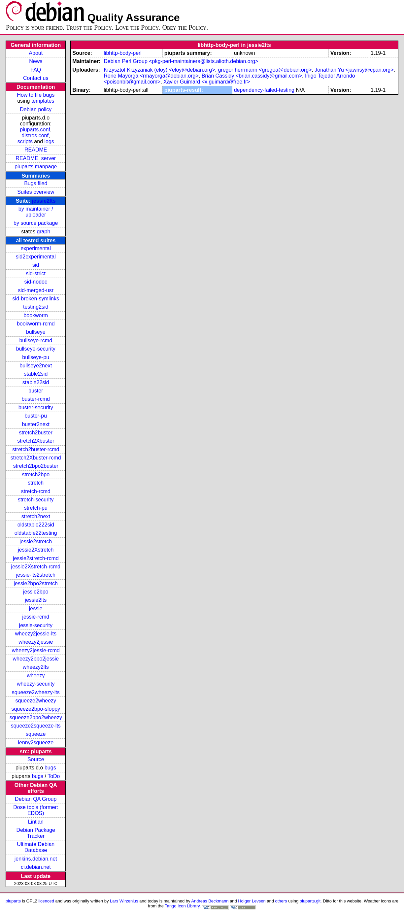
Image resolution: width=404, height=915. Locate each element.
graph (43, 231)
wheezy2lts (36, 667)
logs (49, 141)
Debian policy (35, 109)
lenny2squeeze (35, 742)
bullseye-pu (35, 357)
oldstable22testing (36, 533)
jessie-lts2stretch (35, 575)
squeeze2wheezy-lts (36, 692)
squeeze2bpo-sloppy (35, 709)
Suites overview (35, 192)
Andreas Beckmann (209, 900)
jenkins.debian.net (36, 859)
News (35, 61)
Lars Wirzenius (124, 900)
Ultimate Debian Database (35, 847)
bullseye (36, 332)
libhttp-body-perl (123, 53)
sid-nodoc (35, 282)
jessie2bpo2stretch (36, 583)
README (35, 149)
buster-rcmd (36, 399)
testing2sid (36, 307)
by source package (36, 223)
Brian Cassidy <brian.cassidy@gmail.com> (252, 76)
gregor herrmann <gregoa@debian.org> (265, 70)
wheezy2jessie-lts (35, 633)
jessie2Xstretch (36, 550)
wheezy (36, 675)
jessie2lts (44, 201)
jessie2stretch (35, 541)
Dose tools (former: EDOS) (35, 810)
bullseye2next (35, 365)
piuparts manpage (36, 166)
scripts (25, 141)
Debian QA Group (35, 799)
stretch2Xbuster (35, 441)
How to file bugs (35, 95)
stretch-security (35, 499)
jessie (36, 608)
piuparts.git (310, 900)
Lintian (36, 822)
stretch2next (35, 516)
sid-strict (36, 273)
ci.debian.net (36, 867)
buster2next (36, 424)
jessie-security (35, 625)
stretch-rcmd (35, 491)
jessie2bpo (36, 591)
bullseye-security (35, 349)
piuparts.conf (35, 129)
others (281, 900)
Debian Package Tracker (36, 833)
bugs (50, 767)
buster (35, 390)
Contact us (35, 78)
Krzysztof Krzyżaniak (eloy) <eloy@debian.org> (159, 70)
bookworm (35, 315)
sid (35, 265)
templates (42, 101)
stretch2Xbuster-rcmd (36, 457)
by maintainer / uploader (35, 212)
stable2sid (36, 374)
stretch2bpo (36, 474)
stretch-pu (36, 508)
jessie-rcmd (35, 617)
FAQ (35, 70)
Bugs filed (35, 183)
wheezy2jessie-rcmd (36, 650)
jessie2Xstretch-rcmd (35, 566)
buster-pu (35, 416)
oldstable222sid (35, 524)
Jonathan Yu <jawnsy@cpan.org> (354, 70)
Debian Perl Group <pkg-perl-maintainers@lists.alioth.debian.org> (181, 61)
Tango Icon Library (182, 905)
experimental (35, 248)
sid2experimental (36, 256)
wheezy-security (36, 684)
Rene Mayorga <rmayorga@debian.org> (151, 76)
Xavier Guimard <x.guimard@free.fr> (206, 82)
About (36, 53)
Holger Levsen (252, 900)
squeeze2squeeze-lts (36, 726)
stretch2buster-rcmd (35, 449)
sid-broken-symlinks (36, 298)
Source (35, 759)
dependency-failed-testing (264, 90)
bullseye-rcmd (35, 340)
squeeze (36, 734)
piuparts (13, 900)
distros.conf (35, 135)
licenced (46, 900)
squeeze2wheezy (35, 700)
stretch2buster (35, 432)
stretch (36, 483)
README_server (36, 158)
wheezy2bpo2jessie (36, 658)
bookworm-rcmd (36, 323)
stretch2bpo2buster (35, 466)
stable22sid (35, 382)
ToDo (54, 776)
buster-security (35, 407)
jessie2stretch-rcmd (36, 558)
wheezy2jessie (35, 642)
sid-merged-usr (35, 290)
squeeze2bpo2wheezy (36, 717)
